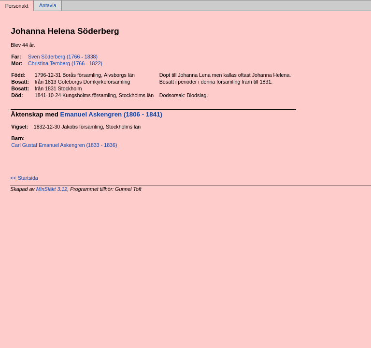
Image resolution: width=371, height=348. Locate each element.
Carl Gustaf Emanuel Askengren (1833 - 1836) (64, 145)
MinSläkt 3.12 (52, 189)
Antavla (48, 6)
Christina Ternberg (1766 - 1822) (65, 63)
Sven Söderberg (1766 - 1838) (63, 56)
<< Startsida (24, 178)
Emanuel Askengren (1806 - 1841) (111, 114)
